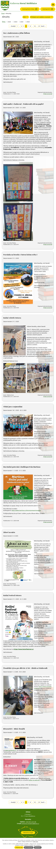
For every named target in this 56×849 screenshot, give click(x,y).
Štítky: (4, 21)
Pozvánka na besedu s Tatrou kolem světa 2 (20, 255)
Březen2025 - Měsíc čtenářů (14, 729)
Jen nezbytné (28, 847)
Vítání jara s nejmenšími (12, 407)
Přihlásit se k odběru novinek (42, 17)
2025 (21, 22)
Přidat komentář (47, 94)
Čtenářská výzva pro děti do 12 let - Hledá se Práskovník (25, 668)
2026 (28, 22)
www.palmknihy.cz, (11, 750)
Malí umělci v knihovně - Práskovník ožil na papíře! (23, 104)
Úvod (2, 13)
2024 (15, 22)
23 (39, 26)
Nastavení (37, 847)
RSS (25, 17)
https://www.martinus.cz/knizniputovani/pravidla (26, 510)
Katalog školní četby (28, 9)
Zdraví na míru (9, 532)
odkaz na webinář (34, 780)
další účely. (35, 841)
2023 (9, 22)
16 (34, 26)
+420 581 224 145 (30, 822)
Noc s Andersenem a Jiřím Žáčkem (16, 33)
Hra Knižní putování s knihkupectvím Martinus (21, 467)
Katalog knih (46, 9)
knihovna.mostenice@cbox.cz (30, 823)
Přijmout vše (19, 847)
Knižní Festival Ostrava (12, 595)
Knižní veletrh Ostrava (12, 318)
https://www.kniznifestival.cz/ (24, 649)
